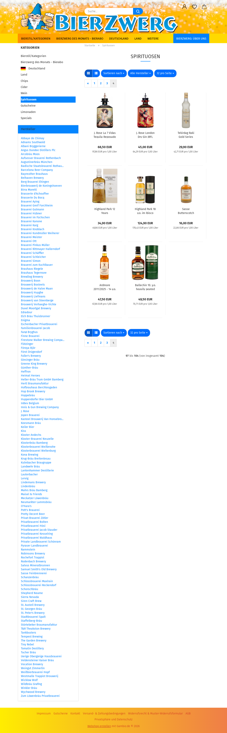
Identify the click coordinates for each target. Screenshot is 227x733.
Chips (24, 81)
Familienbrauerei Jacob (35, 328)
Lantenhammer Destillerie (37, 470)
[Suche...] (138, 11)
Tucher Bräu (28, 652)
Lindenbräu (28, 486)
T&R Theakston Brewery (36, 628)
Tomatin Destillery (32, 648)
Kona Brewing (29, 454)
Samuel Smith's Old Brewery (39, 569)
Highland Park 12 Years (104, 210)
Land (138, 38)
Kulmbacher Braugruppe (36, 462)
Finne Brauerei (30, 336)
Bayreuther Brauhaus (34, 174)
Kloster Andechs (31, 435)
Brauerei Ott (29, 241)
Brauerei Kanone (31, 221)
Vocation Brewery (32, 664)
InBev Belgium (30, 403)
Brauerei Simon (30, 261)
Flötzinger (27, 344)
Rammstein (28, 549)
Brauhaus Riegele (32, 269)
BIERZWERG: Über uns (191, 38)
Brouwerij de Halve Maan (37, 288)
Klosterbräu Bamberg (34, 443)
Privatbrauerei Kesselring (37, 533)
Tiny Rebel (27, 644)
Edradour (26, 312)
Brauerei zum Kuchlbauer (37, 265)
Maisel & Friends (31, 494)
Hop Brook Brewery (33, 391)
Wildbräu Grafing (31, 684)
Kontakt (75, 713)
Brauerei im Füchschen (35, 217)
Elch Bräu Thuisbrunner (35, 316)
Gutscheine (28, 105)
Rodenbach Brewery (33, 561)
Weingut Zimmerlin (33, 668)
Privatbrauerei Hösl (33, 526)
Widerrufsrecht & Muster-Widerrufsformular (155, 713)
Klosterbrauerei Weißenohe (38, 446)
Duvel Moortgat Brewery (36, 308)
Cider (24, 87)
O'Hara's (26, 506)
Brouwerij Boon (30, 280)
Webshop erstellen (99, 726)
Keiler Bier (27, 427)
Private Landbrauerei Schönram (41, 541)
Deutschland (119, 38)
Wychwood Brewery (33, 692)
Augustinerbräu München (36, 162)
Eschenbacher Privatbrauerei (39, 324)
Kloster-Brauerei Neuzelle (37, 439)
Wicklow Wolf (29, 680)
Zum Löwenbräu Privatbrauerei (40, 696)
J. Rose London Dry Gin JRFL (145, 134)
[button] (184, 7)
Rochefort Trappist (32, 557)
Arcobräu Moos (30, 154)
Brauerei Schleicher (33, 257)
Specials (26, 118)
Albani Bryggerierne (33, 146)
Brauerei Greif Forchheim (37, 205)
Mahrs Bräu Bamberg (34, 490)
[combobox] (114, 73)
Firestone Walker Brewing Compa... (42, 340)
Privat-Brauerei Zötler (34, 518)
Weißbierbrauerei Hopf (35, 672)
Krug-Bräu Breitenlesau (36, 458)
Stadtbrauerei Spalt (33, 617)
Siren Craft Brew (31, 601)
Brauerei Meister (31, 237)
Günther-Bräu (29, 367)
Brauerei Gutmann (32, 209)
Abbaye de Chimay (32, 138)
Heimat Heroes (30, 375)
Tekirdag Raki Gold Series (186, 134)
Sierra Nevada (30, 597)
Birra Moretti (29, 189)
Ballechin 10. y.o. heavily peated (145, 287)
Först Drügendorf (31, 352)
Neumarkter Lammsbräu (36, 502)
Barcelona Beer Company (37, 170)
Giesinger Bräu (30, 359)
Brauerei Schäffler (32, 253)
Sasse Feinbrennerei (34, 573)
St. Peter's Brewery (33, 613)
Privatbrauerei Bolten (34, 522)
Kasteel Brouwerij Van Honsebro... (42, 419)
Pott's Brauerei (30, 510)
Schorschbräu (29, 589)
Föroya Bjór (28, 348)
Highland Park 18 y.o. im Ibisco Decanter (145, 210)
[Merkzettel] (194, 7)
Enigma (25, 320)
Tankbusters (28, 632)
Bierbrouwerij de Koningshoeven (41, 185)
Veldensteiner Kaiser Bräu (37, 660)
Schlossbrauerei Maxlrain (37, 581)
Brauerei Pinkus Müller (35, 245)
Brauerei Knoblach (32, 229)
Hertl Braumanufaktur (35, 383)
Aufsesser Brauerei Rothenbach (41, 158)
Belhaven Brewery (32, 178)
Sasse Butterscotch (186, 210)
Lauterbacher (29, 474)
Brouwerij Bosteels (33, 284)
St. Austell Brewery (33, 605)
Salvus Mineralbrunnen (35, 565)
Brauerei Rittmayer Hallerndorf (40, 249)
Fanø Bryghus (29, 332)
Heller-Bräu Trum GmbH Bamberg (42, 379)
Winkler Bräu (29, 688)
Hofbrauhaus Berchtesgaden (39, 387)
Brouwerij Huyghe (32, 292)
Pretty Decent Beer (33, 514)
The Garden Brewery (33, 640)
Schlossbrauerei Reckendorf (38, 585)
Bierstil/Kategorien (35, 38)
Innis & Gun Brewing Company (40, 407)
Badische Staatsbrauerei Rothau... (42, 166)
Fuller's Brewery (31, 356)
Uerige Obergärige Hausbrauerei (41, 656)
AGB (188, 713)
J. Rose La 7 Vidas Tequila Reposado (105, 134)
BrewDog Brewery (32, 276)
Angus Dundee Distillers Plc (38, 150)
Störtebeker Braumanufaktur (39, 624)
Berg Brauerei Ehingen (35, 181)
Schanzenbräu (30, 577)
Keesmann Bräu (31, 423)
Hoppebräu (28, 395)
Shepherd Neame (32, 593)
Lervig (24, 478)
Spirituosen (29, 99)
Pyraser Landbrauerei (34, 545)
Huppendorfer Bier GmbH (37, 399)
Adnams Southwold (33, 142)
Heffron (26, 371)
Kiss (23, 431)
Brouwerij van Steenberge (37, 300)
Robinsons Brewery (33, 553)
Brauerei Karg (29, 225)
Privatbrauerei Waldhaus (36, 537)
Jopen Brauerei (30, 415)
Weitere (153, 38)
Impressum (44, 713)
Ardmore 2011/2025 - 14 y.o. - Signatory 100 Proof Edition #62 (105, 287)
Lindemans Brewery (33, 482)
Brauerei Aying (30, 201)
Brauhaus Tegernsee (34, 272)
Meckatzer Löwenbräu (34, 498)
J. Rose (25, 411)
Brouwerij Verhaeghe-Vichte (38, 304)
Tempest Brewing (31, 636)
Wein (24, 93)
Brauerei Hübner (31, 213)
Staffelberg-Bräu (31, 620)
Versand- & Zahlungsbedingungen (104, 713)
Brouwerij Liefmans (33, 296)
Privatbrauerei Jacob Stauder (39, 530)
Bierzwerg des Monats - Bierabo (79, 38)
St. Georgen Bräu (31, 609)
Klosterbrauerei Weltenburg (38, 450)
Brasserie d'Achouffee (35, 193)
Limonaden (28, 112)
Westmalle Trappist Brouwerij (39, 676)
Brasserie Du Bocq (32, 197)
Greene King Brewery (34, 363)
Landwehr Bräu (30, 466)
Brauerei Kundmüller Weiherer (40, 233)
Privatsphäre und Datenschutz (113, 719)
